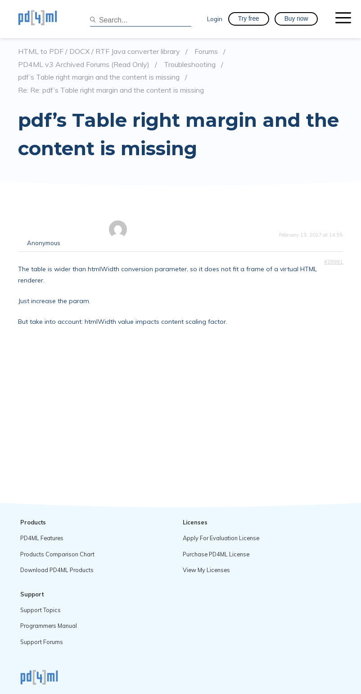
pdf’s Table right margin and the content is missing (99, 77)
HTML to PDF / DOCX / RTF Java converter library (99, 51)
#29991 (333, 262)
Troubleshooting (190, 64)
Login (214, 18)
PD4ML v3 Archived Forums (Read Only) (83, 64)
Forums (206, 51)
